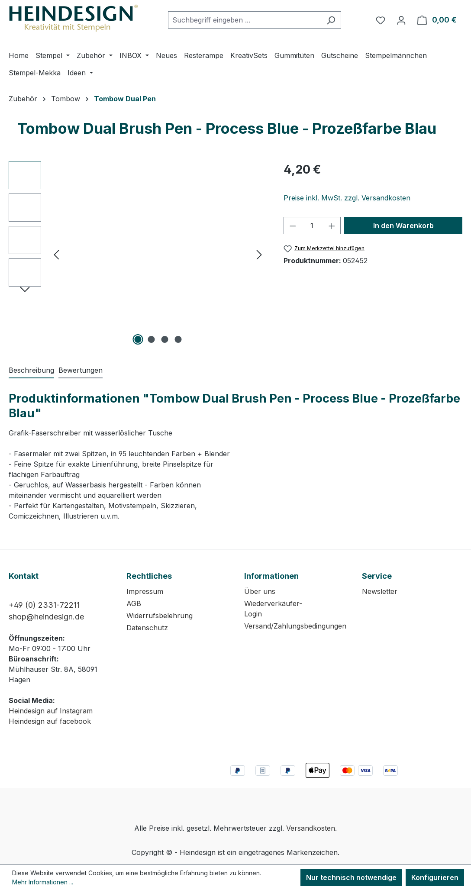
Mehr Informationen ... (42, 882)
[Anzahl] (312, 225)
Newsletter (379, 591)
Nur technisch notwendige (351, 877)
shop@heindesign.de (46, 616)
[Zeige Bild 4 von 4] (177, 339)
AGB (133, 603)
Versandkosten (310, 828)
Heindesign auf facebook (50, 721)
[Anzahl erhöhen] (332, 225)
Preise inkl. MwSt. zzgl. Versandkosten (347, 197)
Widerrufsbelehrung (159, 615)
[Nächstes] (259, 254)
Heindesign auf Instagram (51, 710)
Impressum (144, 591)
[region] (137, 254)
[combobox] (244, 20)
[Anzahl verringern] (293, 225)
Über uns (259, 591)
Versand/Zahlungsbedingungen (295, 626)
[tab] (31, 370)
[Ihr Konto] (401, 20)
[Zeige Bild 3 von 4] (164, 339)
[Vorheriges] (56, 254)
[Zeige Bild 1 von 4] (137, 339)
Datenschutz (147, 627)
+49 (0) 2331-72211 (44, 604)
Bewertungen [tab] (80, 370)
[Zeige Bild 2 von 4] (151, 339)
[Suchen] (331, 20)
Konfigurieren (434, 877)
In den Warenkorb (403, 225)
